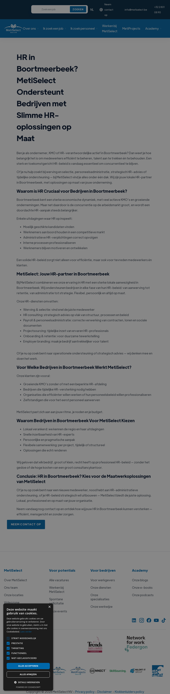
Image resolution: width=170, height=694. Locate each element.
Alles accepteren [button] (28, 666)
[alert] (85, 347)
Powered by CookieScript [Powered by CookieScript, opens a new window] (28, 687)
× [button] (49, 607)
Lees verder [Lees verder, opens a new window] (26, 631)
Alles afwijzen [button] (28, 674)
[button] (28, 682)
